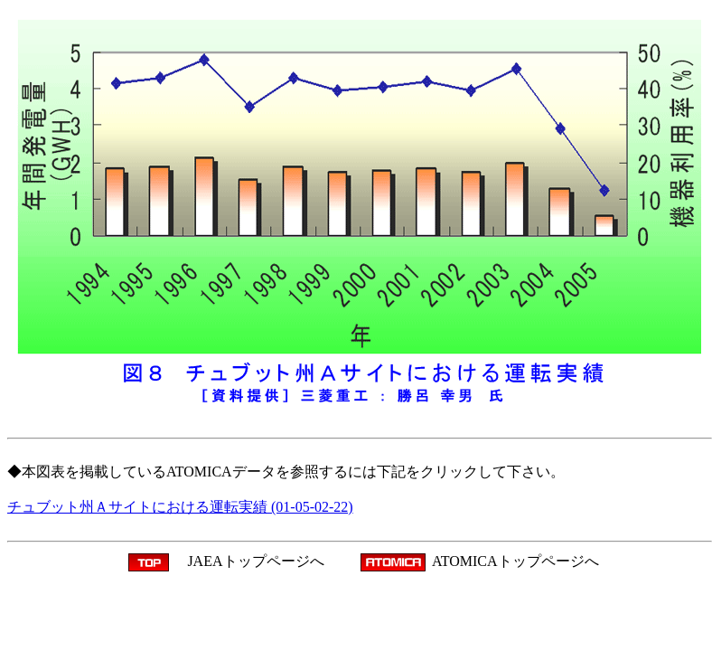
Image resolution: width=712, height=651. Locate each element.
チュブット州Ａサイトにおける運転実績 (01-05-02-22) (180, 506)
